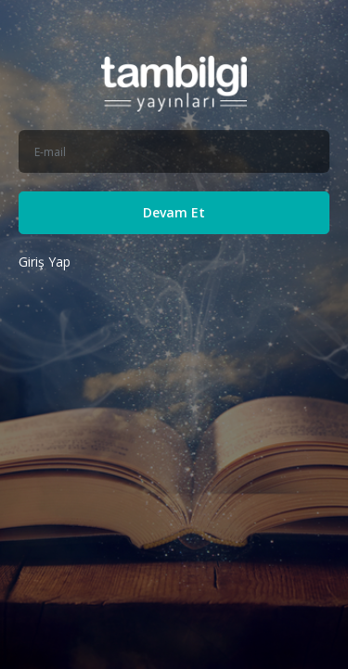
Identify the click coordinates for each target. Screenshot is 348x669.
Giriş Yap (45, 261)
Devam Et (174, 212)
